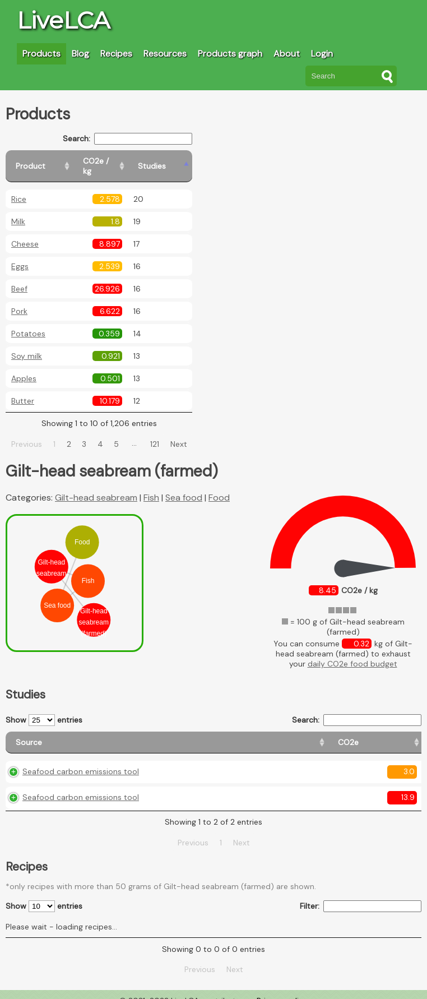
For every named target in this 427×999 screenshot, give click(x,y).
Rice (18, 189)
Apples (23, 368)
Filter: (360, 896)
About (286, 53)
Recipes (116, 53)
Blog (80, 53)
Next (191, 434)
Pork (19, 301)
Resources (165, 53)
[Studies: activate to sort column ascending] (194, 161)
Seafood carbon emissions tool (80, 761)
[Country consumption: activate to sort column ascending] (321, 732)
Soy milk (26, 346)
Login (322, 53)
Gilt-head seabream (96, 487)
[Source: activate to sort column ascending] (78, 732)
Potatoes (28, 323)
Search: (154, 139)
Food (219, 487)
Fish (151, 487)
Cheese (25, 234)
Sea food (183, 487)
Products (41, 53)
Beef (19, 279)
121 (168, 434)
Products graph (230, 53)
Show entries (44, 710)
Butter (22, 391)
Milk (18, 211)
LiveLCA (63, 20)
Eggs (20, 256)
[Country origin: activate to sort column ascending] (230, 732)
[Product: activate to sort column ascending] (56, 161)
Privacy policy (282, 991)
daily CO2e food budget (352, 654)
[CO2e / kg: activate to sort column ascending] (138, 161)
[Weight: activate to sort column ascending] (398, 732)
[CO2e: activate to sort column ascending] (171, 732)
